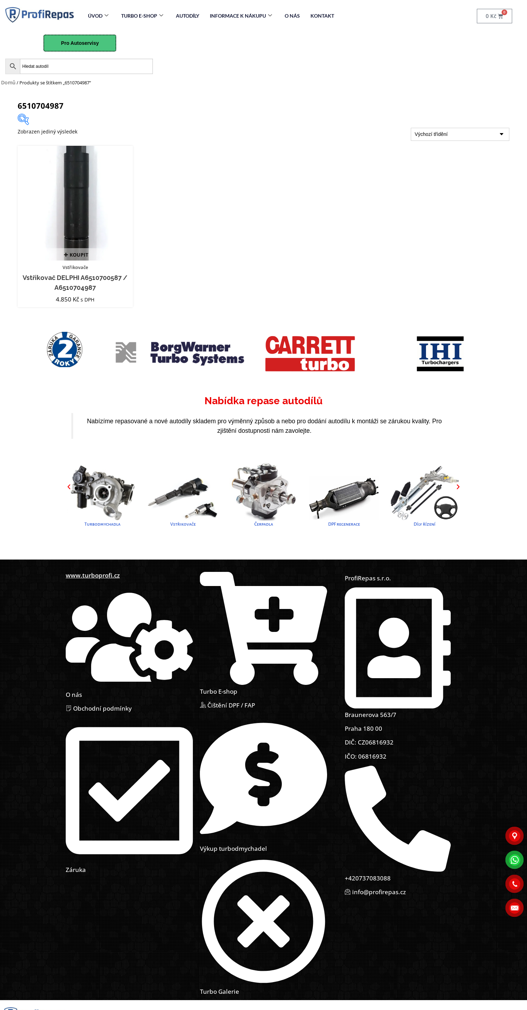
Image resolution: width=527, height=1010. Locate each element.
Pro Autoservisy (80, 43)
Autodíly (187, 16)
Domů (8, 82)
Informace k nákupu (241, 16)
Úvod (98, 16)
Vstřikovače (75, 267)
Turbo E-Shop (142, 16)
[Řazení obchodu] (460, 134)
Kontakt (322, 16)
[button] (69, 487)
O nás (292, 16)
